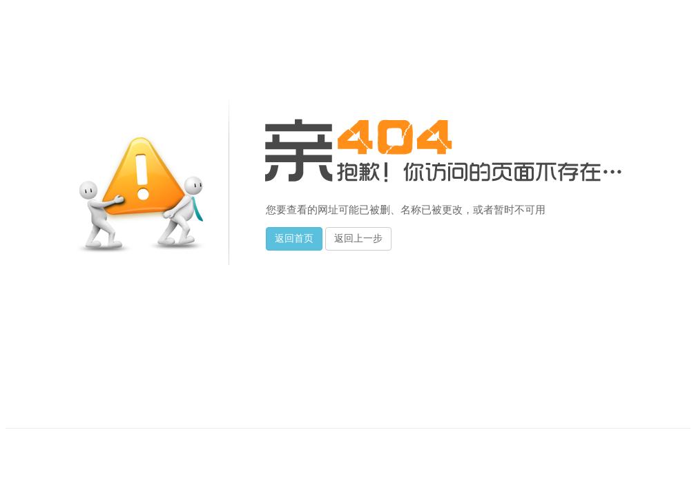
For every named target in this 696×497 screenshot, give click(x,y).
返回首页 (294, 238)
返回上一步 (358, 238)
